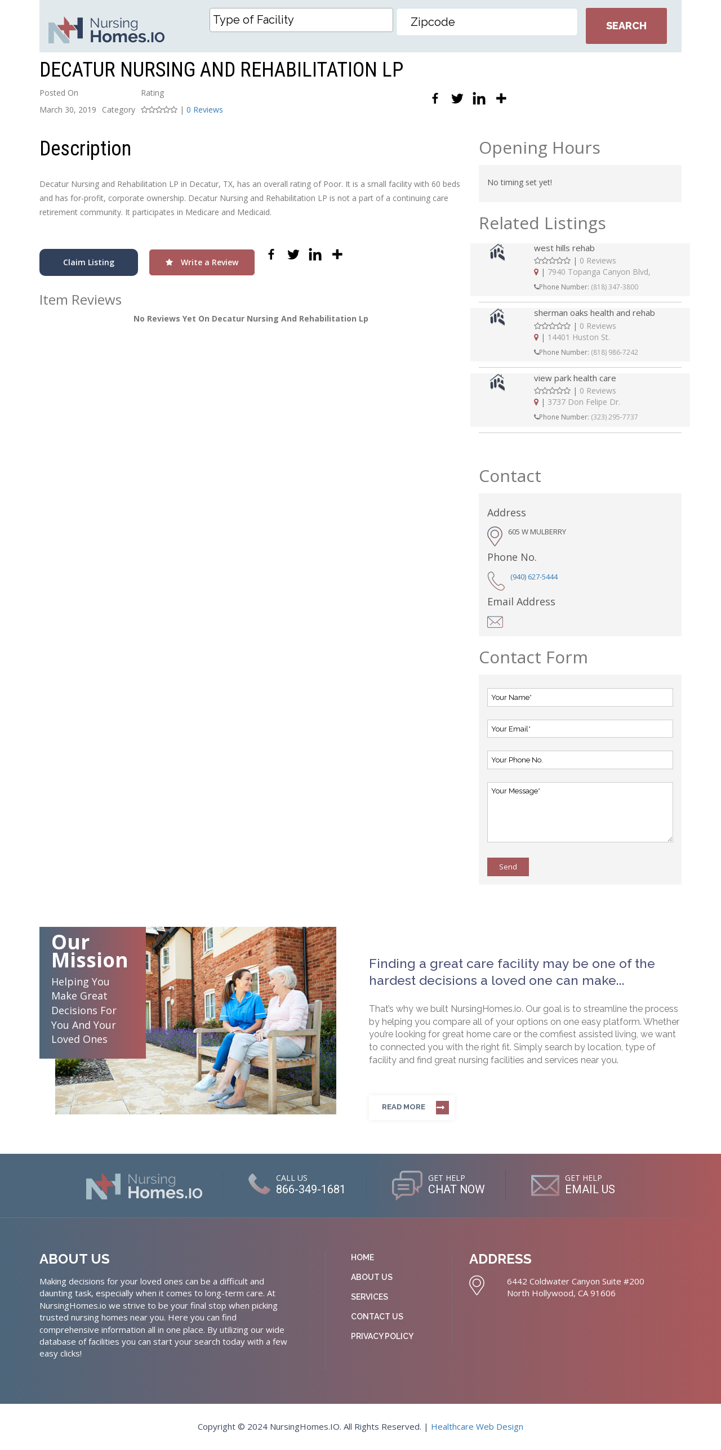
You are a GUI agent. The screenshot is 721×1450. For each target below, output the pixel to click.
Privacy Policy (382, 1336)
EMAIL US (591, 1190)
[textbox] (304, 19)
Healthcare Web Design (477, 1426)
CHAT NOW (457, 1190)
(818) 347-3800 (614, 287)
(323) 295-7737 (614, 417)
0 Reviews (204, 109)
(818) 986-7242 (614, 352)
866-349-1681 (310, 1190)
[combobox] (301, 20)
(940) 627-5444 (534, 577)
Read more (403, 1107)
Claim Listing (88, 262)
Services (369, 1296)
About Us (372, 1277)
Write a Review (202, 262)
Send (508, 867)
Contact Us (377, 1316)
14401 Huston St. (579, 337)
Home (362, 1257)
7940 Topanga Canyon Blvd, (599, 271)
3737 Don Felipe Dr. (584, 401)
